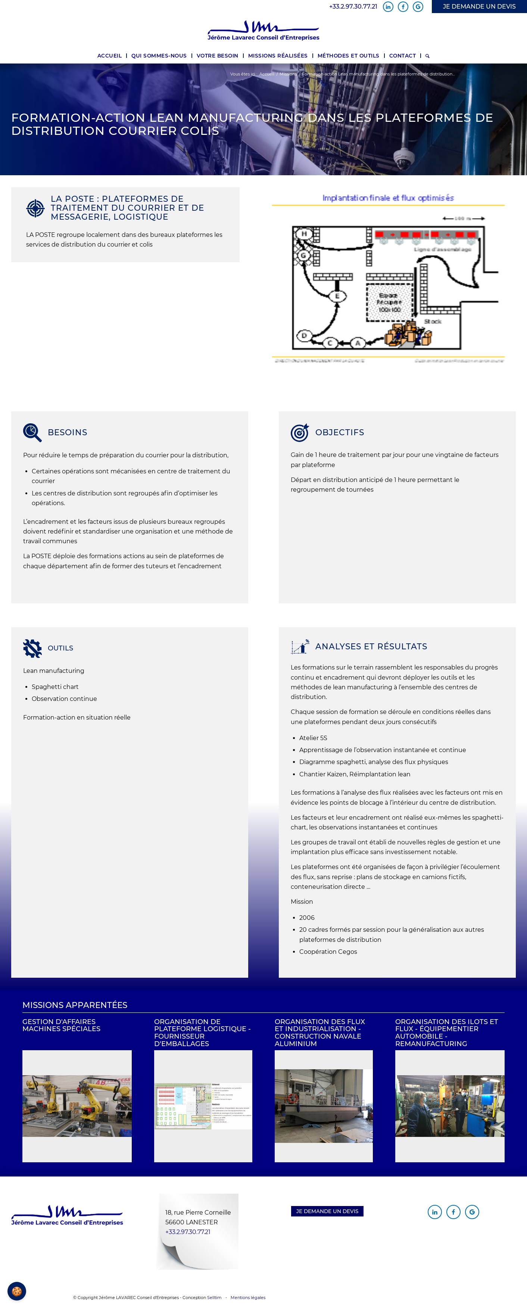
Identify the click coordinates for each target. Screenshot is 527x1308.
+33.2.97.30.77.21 (353, 7)
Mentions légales (248, 1297)
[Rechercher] (427, 55)
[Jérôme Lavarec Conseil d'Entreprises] (263, 30)
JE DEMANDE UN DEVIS (479, 6)
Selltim (214, 1297)
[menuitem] (110, 55)
